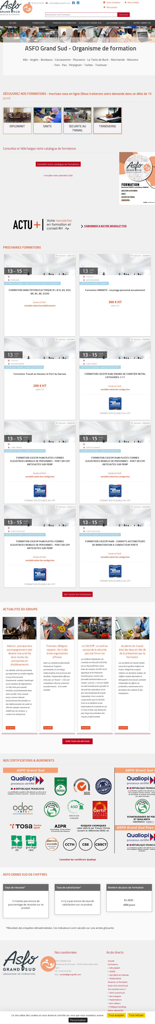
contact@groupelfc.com (58, 3)
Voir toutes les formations (77, 594)
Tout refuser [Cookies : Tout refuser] (136, 1015)
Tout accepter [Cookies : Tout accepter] (116, 1015)
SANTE (112, 972)
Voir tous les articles (77, 741)
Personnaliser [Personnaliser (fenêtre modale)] (78, 1020)
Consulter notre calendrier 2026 (58, 175)
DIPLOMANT (114, 969)
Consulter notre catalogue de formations (58, 164)
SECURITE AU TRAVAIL (119, 976)
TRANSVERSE (115, 979)
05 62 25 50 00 (36, 3)
